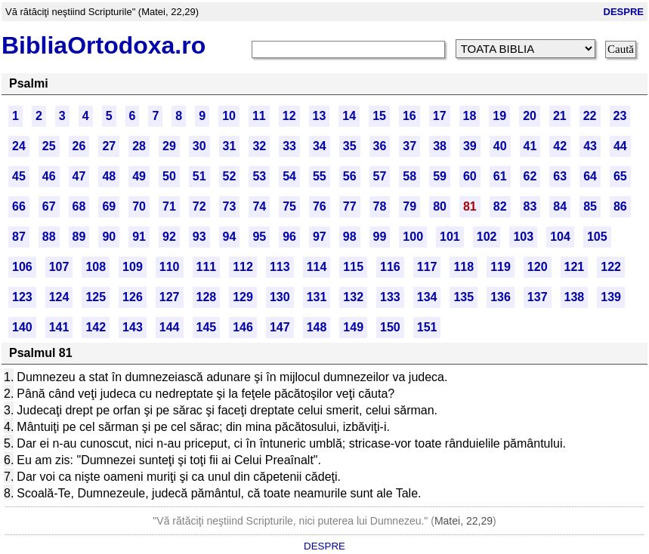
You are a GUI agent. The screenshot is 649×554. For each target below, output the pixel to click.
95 (259, 236)
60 (470, 176)
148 (317, 327)
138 (574, 297)
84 (560, 206)
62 (530, 176)
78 (380, 206)
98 (350, 236)
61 (500, 176)
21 (560, 115)
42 (560, 146)
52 (229, 176)
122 (611, 266)
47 (79, 176)
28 (139, 146)
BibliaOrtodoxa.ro (104, 45)
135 (463, 297)
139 (611, 297)
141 (59, 327)
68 (79, 206)
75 (289, 206)
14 (349, 115)
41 (530, 146)
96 (289, 236)
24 (19, 146)
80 (440, 206)
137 (537, 297)
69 (109, 206)
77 (350, 206)
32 (259, 146)
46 (49, 176)
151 (427, 327)
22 (590, 115)
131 (317, 297)
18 (470, 115)
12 (289, 115)
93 (199, 236)
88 (49, 236)
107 (59, 266)
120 (537, 266)
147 (280, 327)
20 (529, 115)
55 (319, 176)
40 (500, 146)
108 (95, 266)
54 (289, 176)
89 (79, 236)
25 (49, 146)
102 (487, 236)
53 (259, 176)
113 (280, 266)
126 (132, 297)
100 (413, 236)
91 (139, 236)
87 (19, 236)
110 (169, 266)
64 (590, 176)
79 (409, 206)
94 (229, 236)
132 (353, 297)
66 (19, 206)
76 (319, 206)
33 (289, 146)
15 (379, 115)
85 (590, 206)
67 (49, 206)
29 (169, 146)
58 (409, 176)
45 (19, 176)
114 (317, 266)
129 (243, 297)
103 (523, 236)
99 (380, 236)
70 (139, 206)
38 (440, 146)
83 (530, 206)
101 (450, 236)
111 (206, 266)
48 (109, 176)
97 (319, 236)
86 (620, 206)
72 (199, 206)
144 (169, 327)
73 (229, 206)
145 (206, 327)
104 (560, 236)
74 (259, 206)
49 (139, 176)
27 (109, 146)
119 (500, 266)
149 (353, 327)
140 (22, 327)
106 (22, 266)
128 (206, 297)
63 (560, 176)
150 (390, 327)
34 (319, 146)
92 (169, 236)
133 (390, 297)
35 (350, 146)
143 (132, 327)
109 (132, 266)
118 (463, 266)
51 (199, 176)
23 (620, 115)
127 (169, 297)
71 (169, 206)
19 (499, 115)
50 (169, 176)
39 (470, 146)
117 (427, 266)
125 (95, 297)
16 (409, 115)
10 (229, 115)
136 (500, 297)
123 (22, 297)
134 (427, 297)
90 (109, 236)
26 (79, 146)
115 (353, 266)
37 (409, 146)
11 (259, 115)
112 (243, 266)
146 (243, 327)
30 (199, 146)
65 (620, 176)
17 (440, 115)
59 (440, 176)
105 (597, 236)
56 (350, 176)
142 (95, 327)
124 (59, 297)
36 (380, 146)
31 (229, 146)
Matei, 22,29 (463, 521)
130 (280, 297)
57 (380, 176)
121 (574, 266)
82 (500, 206)
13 (319, 115)
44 (620, 146)
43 (590, 146)
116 (390, 266)
